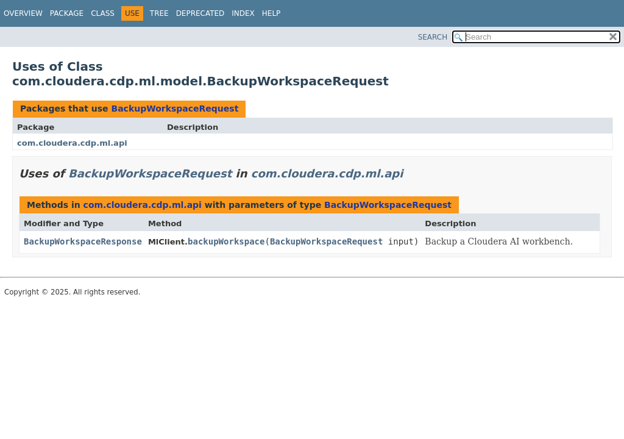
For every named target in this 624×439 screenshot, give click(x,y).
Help (271, 13)
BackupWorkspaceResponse (83, 241)
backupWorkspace (226, 241)
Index (243, 13)
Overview (23, 13)
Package (66, 13)
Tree (159, 13)
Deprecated (200, 13)
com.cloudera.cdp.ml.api (72, 143)
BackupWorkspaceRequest (174, 108)
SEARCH (433, 37)
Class (103, 13)
